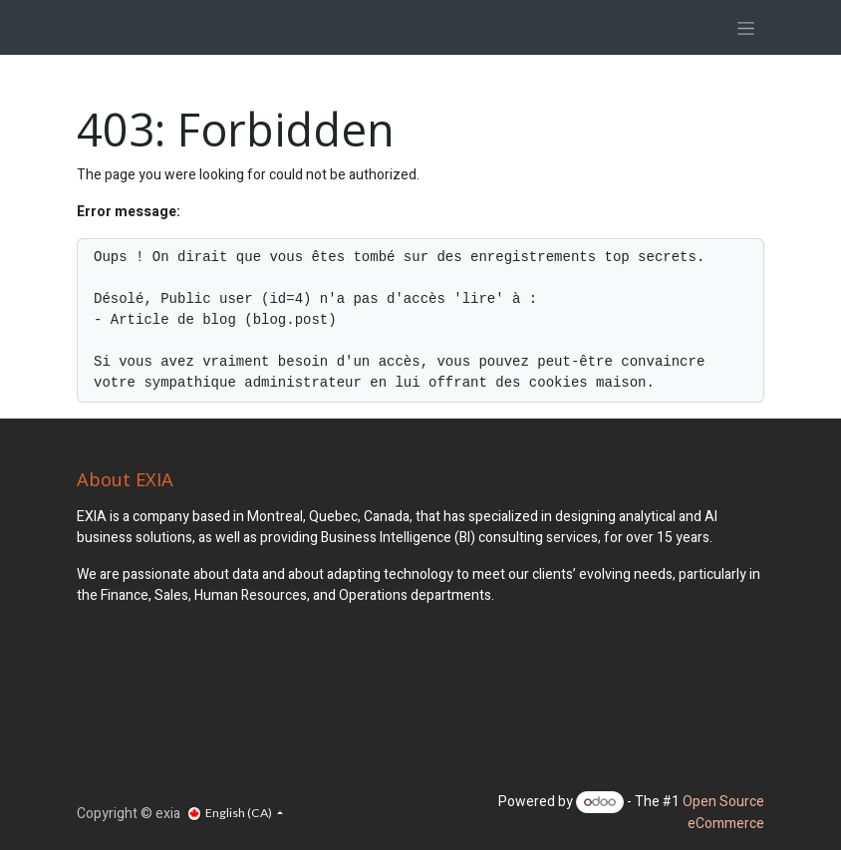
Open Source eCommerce (723, 812)
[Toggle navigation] (745, 27)
